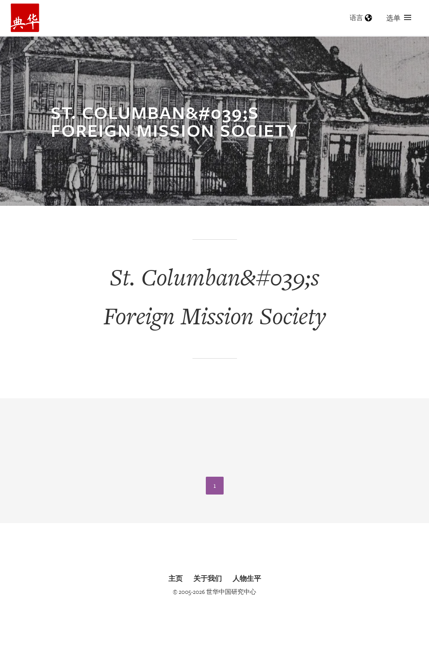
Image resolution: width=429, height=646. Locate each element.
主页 (175, 578)
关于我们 (207, 578)
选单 (398, 18)
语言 (361, 17)
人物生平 (247, 578)
